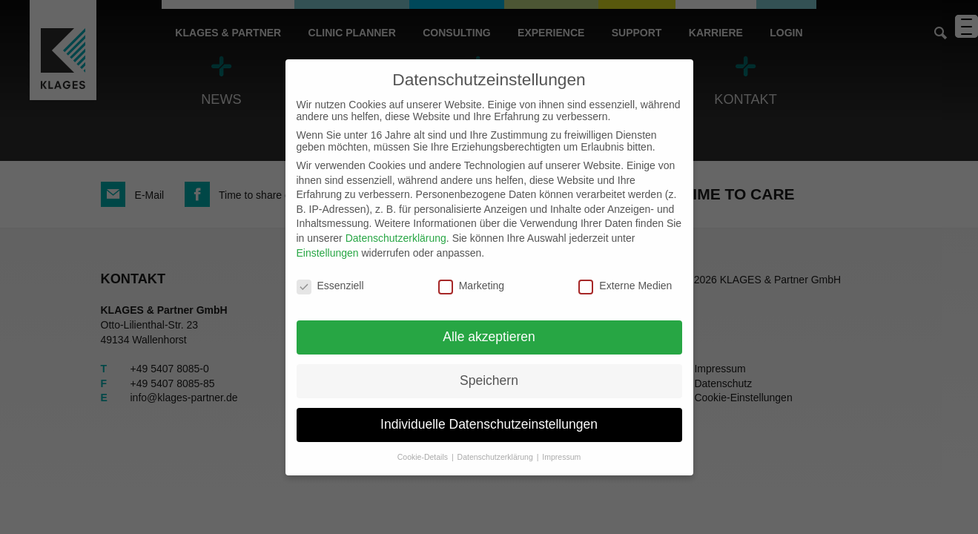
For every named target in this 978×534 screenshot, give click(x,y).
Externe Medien (625, 285)
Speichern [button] (489, 380)
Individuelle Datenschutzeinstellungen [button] (489, 424)
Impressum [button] (561, 456)
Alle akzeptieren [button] (489, 336)
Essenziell (330, 285)
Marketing (471, 285)
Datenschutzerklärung (396, 238)
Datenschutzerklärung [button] (496, 456)
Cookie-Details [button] (423, 456)
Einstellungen (328, 253)
